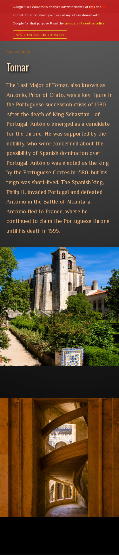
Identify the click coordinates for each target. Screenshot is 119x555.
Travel (25, 51)
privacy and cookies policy (84, 23)
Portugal (12, 51)
